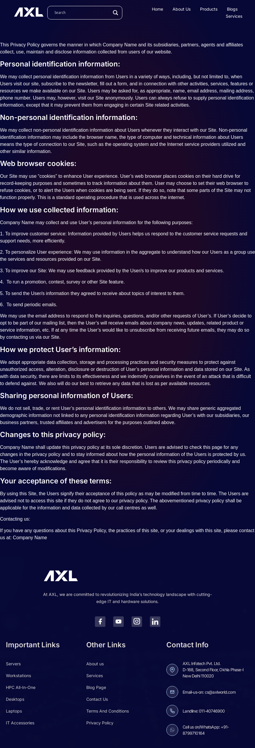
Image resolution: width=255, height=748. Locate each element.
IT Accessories (20, 722)
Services (234, 16)
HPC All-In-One (20, 687)
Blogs (232, 9)
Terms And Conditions (107, 710)
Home (157, 9)
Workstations (18, 675)
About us (182, 9)
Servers (13, 663)
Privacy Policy (99, 722)
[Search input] (82, 13)
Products (208, 9)
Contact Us (97, 699)
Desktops (15, 699)
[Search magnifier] (115, 13)
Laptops (14, 710)
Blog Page (96, 687)
